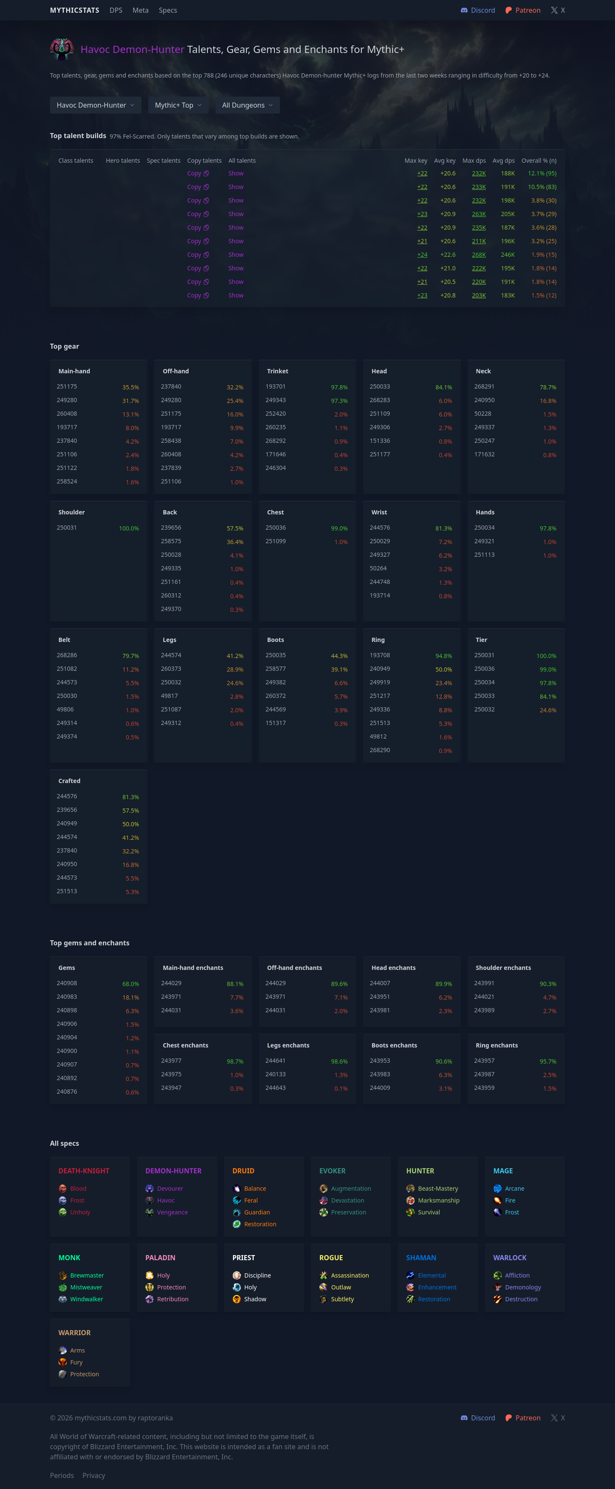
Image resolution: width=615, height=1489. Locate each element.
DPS (116, 10)
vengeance (166, 1212)
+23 (422, 214)
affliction (511, 1275)
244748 (380, 582)
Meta (141, 10)
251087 (171, 709)
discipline (252, 1275)
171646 (276, 454)
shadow (249, 1299)
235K (479, 227)
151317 (276, 723)
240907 (67, 1064)
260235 (276, 427)
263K (479, 214)
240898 (67, 1010)
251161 (171, 582)
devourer (164, 1188)
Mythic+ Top (178, 105)
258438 (171, 440)
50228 (482, 413)
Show (236, 173)
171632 (484, 454)
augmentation (345, 1188)
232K (479, 173)
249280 (67, 400)
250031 (67, 527)
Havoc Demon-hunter (96, 105)
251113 (484, 554)
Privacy (94, 1475)
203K (479, 295)
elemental (426, 1275)
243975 (171, 1074)
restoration (255, 1224)
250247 (484, 440)
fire (504, 1200)
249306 (380, 427)
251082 (67, 668)
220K (479, 282)
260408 (67, 413)
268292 (276, 440)
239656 (171, 527)
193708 (380, 655)
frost (71, 1200)
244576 (380, 527)
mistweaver (80, 1287)
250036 (276, 527)
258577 (276, 668)
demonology (517, 1287)
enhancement (431, 1287)
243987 (484, 1074)
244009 (380, 1087)
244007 (380, 983)
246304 (276, 468)
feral (245, 1200)
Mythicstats (75, 10)
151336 (380, 440)
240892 (67, 1078)
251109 (380, 413)
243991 (484, 983)
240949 (380, 668)
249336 (380, 709)
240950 (484, 400)
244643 (276, 1087)
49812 (378, 736)
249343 (276, 400)
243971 (171, 996)
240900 (67, 1051)
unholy (74, 1212)
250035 (276, 655)
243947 (171, 1087)
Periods (62, 1475)
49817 (169, 696)
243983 (380, 1074)
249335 (171, 568)
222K (479, 268)
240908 (67, 983)
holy (157, 1275)
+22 (422, 173)
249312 (171, 723)
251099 (276, 541)
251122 (67, 468)
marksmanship (433, 1200)
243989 (484, 1010)
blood (72, 1188)
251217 (380, 696)
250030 (67, 696)
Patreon (522, 1417)
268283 (380, 400)
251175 (67, 386)
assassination (344, 1275)
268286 (67, 655)
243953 (380, 1060)
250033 (380, 386)
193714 (380, 595)
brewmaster (81, 1275)
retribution (166, 1299)
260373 (171, 668)
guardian (251, 1212)
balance (249, 1188)
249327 (380, 554)
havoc (160, 1200)
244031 (171, 1010)
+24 (422, 254)
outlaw (335, 1287)
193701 (276, 386)
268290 (380, 750)
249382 (276, 682)
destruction (515, 1299)
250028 (171, 554)
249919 (380, 682)
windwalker (80, 1299)
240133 (276, 1074)
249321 (484, 541)
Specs (168, 10)
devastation (341, 1200)
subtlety (336, 1299)
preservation (342, 1212)
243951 (380, 996)
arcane (509, 1188)
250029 (380, 541)
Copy (198, 173)
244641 (276, 1060)
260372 (276, 696)
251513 (380, 723)
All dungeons (247, 105)
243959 (484, 1087)
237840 (67, 440)
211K (479, 241)
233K (479, 187)
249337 (484, 427)
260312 (171, 595)
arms (71, 1350)
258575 (171, 541)
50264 (378, 568)
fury (70, 1362)
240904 (67, 1037)
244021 (484, 996)
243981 (380, 1010)
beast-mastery (432, 1188)
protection (165, 1287)
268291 (484, 386)
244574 (171, 655)
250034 (484, 527)
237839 (171, 468)
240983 (67, 996)
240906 (67, 1024)
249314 (67, 723)
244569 (276, 709)
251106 (67, 454)
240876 (67, 1091)
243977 (171, 1060)
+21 (422, 241)
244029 (171, 983)
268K (479, 254)
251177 (380, 454)
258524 (67, 481)
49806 (65, 709)
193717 (67, 427)
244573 (67, 682)
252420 (276, 413)
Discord (478, 1417)
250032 (171, 682)
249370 (171, 609)
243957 (484, 1060)
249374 (67, 736)
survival (423, 1212)
